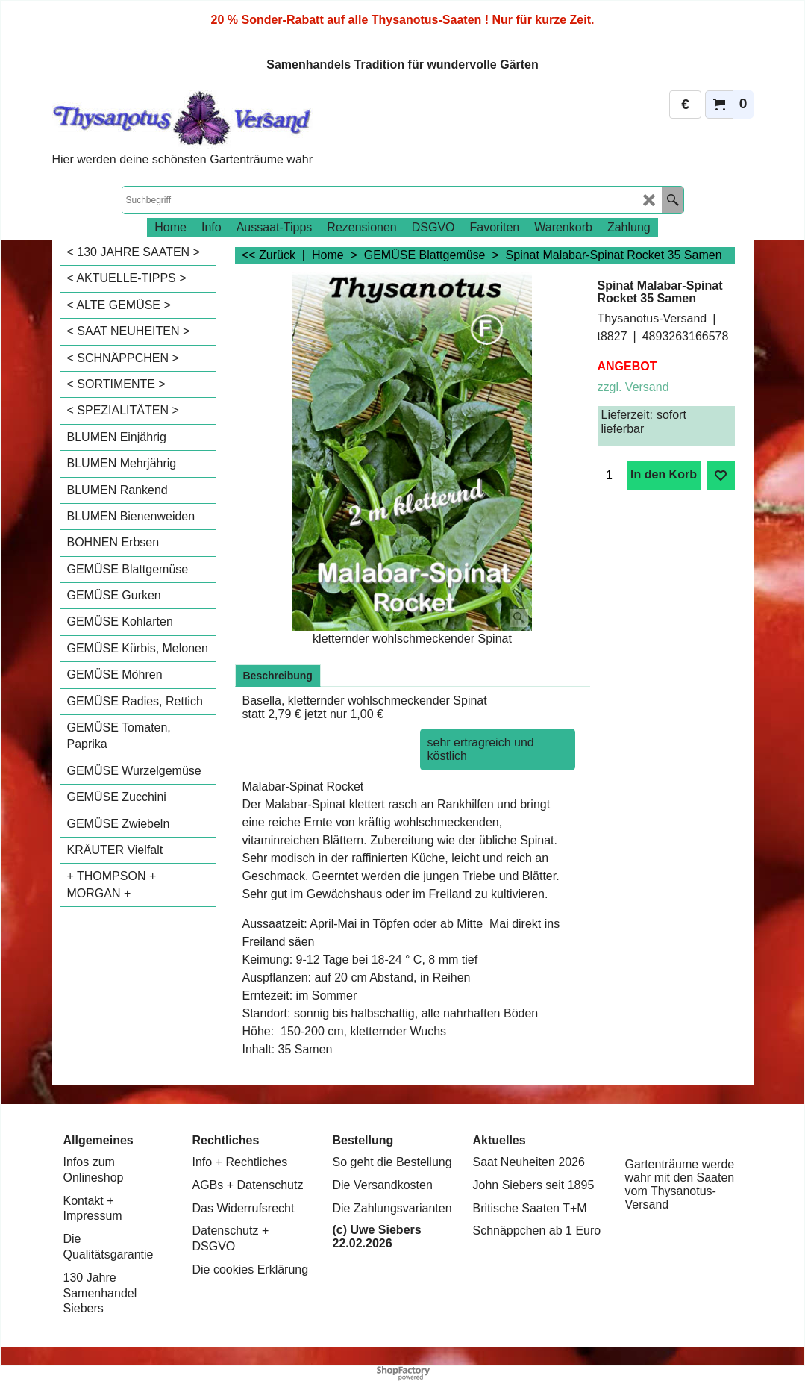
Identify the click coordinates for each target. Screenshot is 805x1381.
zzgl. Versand (633, 387)
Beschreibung (278, 676)
